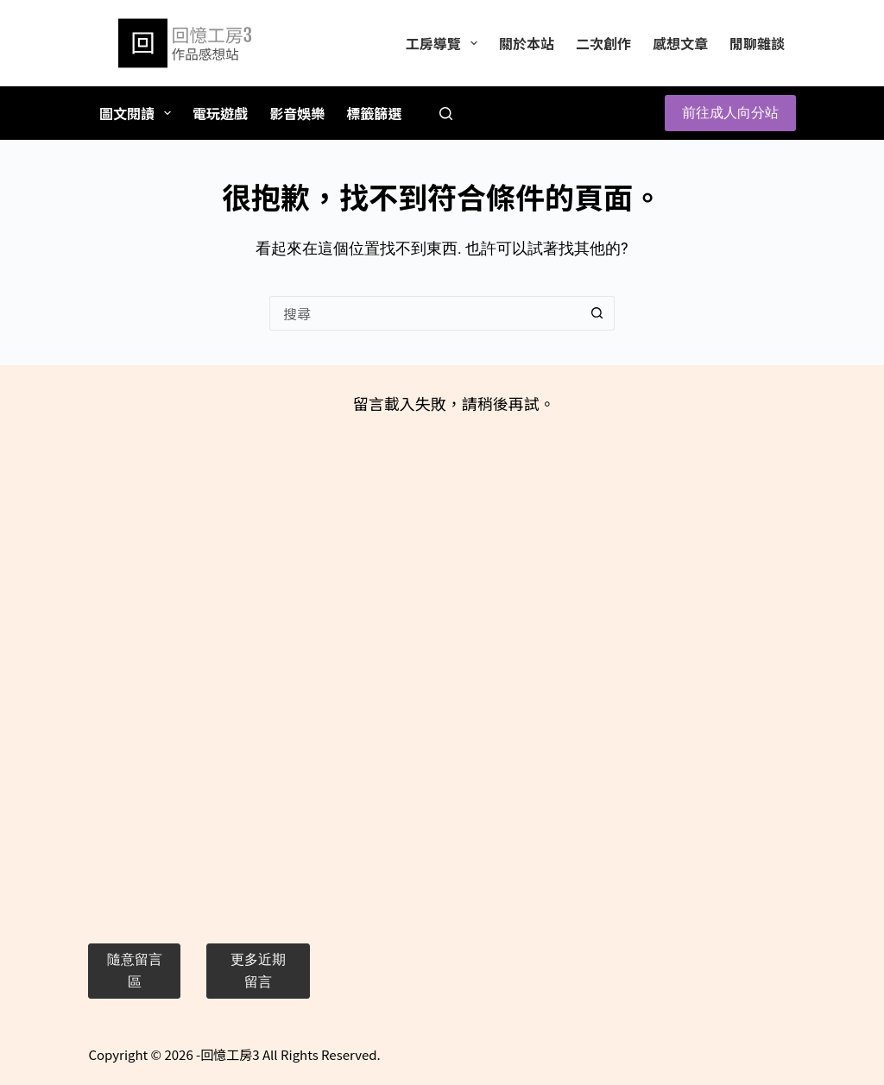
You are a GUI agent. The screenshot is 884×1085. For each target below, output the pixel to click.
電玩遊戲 (220, 113)
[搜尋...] (424, 313)
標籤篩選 (373, 113)
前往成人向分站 (730, 112)
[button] (134, 971)
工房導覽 (445, 43)
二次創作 (603, 43)
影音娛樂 (297, 113)
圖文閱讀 (138, 113)
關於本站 (526, 43)
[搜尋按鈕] (597, 313)
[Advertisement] (198, 650)
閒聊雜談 (757, 43)
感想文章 (680, 43)
